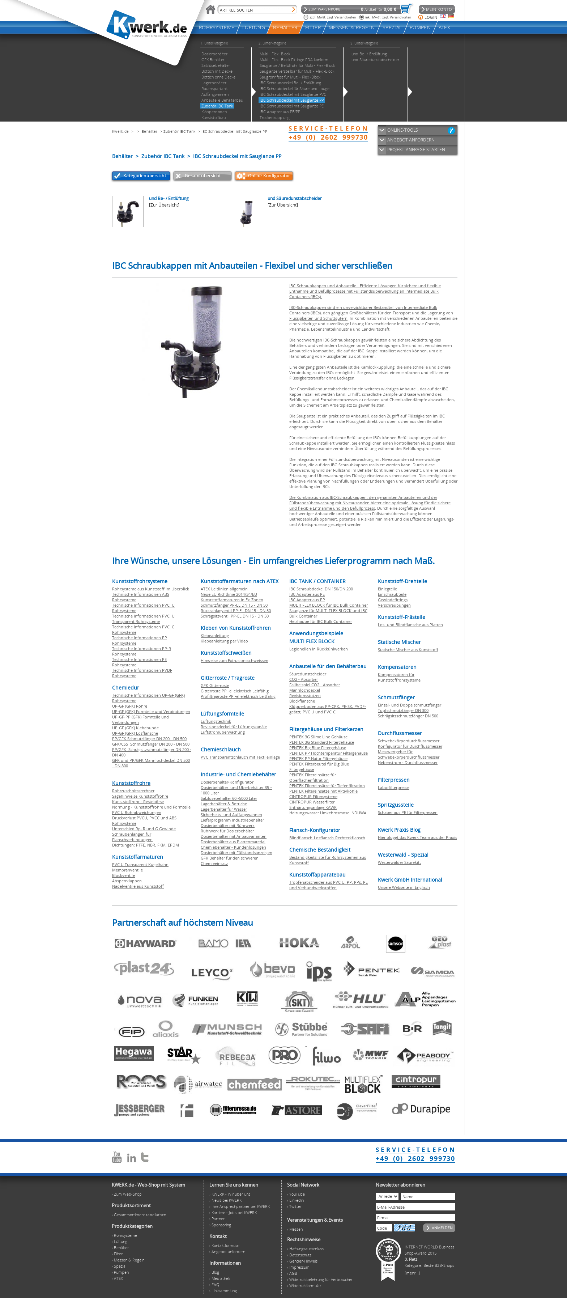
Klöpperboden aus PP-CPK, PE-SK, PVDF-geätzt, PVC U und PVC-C (327, 709)
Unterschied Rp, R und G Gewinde (144, 828)
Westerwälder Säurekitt (399, 862)
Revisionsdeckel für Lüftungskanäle (234, 726)
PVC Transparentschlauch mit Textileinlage (240, 757)
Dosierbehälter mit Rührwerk (228, 825)
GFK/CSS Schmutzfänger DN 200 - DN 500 (150, 744)
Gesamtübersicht (203, 176)
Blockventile (123, 875)
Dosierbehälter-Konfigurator (227, 782)
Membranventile (127, 870)
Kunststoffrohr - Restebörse (138, 801)
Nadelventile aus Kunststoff (138, 886)
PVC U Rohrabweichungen (136, 812)
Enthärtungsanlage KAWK (313, 807)
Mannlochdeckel (304, 690)
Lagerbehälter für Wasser (224, 809)
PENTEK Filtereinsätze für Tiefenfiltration (327, 785)
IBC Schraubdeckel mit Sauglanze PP (234, 131)
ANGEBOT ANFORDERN (411, 140)
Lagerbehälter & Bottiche (224, 803)
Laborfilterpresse (393, 787)
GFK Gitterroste (215, 685)
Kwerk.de (120, 131)
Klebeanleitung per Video (224, 641)
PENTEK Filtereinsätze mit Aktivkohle (323, 791)
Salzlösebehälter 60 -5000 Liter (229, 798)
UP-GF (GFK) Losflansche (135, 733)
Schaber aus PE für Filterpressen (408, 812)
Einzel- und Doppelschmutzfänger (409, 705)
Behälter (149, 131)
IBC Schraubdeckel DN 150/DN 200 (321, 588)
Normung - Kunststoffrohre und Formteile (151, 807)
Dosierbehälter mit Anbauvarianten (234, 836)
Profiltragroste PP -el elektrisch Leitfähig (238, 696)
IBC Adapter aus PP (307, 599)
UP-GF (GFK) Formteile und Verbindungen (151, 711)
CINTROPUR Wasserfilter (311, 802)
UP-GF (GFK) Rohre (129, 706)
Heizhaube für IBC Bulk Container (320, 621)
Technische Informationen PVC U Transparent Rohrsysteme (143, 618)
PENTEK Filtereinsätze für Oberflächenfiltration (312, 777)
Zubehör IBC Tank (179, 131)
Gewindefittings (393, 599)
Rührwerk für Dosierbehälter (227, 830)
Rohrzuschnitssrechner (133, 790)
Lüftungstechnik (216, 721)
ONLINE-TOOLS (402, 130)
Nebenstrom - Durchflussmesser (408, 762)
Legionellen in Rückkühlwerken (318, 649)
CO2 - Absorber (303, 679)
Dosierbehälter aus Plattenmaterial (233, 841)
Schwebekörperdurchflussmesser (408, 740)
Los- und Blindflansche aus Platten (410, 624)
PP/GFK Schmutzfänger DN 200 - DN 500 (149, 738)
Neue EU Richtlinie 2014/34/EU (229, 594)
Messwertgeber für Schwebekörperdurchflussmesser (408, 754)
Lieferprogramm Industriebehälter (232, 820)
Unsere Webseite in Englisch (404, 887)
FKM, (162, 845)
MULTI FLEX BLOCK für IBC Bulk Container (328, 605)
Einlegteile (387, 588)
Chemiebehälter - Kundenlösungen (233, 847)
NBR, (152, 845)
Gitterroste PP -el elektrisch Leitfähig (235, 690)
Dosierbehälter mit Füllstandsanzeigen (236, 852)
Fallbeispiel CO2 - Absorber (314, 684)
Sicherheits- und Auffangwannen (231, 814)
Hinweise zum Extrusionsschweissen (234, 660)
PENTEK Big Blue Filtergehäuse (317, 747)
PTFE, (141, 845)
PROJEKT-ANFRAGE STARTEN (416, 150)
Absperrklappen (127, 880)
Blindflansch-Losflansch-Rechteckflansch (327, 837)
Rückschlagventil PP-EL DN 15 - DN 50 (236, 610)
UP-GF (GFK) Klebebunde (135, 727)
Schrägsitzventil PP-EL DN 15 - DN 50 (235, 616)
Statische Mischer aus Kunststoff (408, 649)
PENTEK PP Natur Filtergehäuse (318, 758)
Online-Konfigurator (269, 176)
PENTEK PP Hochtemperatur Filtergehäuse (328, 753)
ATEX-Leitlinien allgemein (224, 588)
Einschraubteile (392, 594)
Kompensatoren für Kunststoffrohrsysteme (399, 677)
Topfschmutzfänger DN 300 (403, 710)
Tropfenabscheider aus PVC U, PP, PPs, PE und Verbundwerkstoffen (328, 884)
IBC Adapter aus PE (307, 594)
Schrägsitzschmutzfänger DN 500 (408, 715)
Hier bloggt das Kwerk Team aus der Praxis (417, 837)
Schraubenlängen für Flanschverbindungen (132, 836)
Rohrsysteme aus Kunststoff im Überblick (150, 588)
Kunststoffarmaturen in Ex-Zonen (232, 599)
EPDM (173, 845)
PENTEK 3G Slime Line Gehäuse (318, 736)
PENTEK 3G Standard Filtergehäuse (321, 742)
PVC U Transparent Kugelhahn (140, 864)
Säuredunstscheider (307, 673)
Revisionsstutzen (305, 695)
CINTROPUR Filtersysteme (313, 796)
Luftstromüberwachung (223, 732)
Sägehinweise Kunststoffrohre (140, 796)
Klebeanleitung (215, 635)
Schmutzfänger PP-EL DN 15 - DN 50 (234, 605)
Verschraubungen (394, 605)
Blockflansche (302, 701)
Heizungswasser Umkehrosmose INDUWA (327, 812)
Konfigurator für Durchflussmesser (410, 746)
